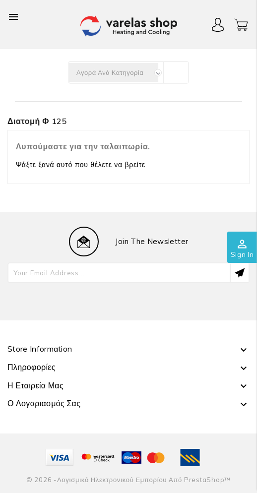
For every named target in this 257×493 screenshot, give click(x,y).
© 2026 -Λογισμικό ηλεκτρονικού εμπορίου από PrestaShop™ (128, 480)
